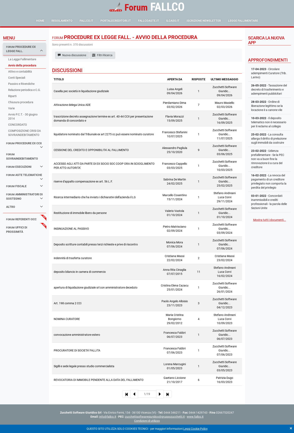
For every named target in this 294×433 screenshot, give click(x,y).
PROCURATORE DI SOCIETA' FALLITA (77, 350)
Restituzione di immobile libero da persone (80, 213)
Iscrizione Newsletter (204, 20)
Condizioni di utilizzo (147, 420)
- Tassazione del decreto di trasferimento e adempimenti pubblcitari (269, 89)
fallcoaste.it (148, 20)
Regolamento (61, 20)
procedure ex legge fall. (24, 49)
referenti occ (21, 219)
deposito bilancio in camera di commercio (80, 271)
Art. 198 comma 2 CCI (67, 303)
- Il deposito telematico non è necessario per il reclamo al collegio (268, 122)
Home (40, 20)
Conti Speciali (16, 77)
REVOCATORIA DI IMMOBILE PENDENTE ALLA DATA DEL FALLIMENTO (99, 380)
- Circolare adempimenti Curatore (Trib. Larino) (269, 73)
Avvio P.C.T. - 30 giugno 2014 (23, 116)
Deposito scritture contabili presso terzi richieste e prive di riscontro (96, 244)
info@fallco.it (107, 416)
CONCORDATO (17, 124)
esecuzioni (24, 166)
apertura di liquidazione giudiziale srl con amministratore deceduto (95, 287)
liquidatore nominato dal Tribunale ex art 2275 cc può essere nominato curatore (104, 134)
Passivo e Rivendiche (21, 83)
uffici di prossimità (16, 229)
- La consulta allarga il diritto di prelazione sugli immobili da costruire (268, 138)
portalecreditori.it (115, 20)
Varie (11, 108)
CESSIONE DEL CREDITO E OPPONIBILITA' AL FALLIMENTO (91, 150)
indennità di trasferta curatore (73, 258)
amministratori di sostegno (24, 196)
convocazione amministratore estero (77, 334)
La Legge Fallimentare (22, 59)
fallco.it (86, 20)
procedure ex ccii (24, 145)
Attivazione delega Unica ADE (72, 104)
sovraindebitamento (22, 156)
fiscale (24, 186)
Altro (24, 206)
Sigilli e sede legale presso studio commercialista (84, 366)
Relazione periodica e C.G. (24, 90)
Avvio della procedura (22, 65)
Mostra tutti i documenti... (269, 220)
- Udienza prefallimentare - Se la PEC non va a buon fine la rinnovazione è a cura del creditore (267, 159)
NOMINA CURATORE (67, 319)
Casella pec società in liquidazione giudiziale (81, 91)
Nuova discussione (72, 55)
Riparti (12, 96)
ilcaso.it (172, 20)
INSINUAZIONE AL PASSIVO (71, 228)
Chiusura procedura (20, 102)
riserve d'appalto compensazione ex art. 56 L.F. (83, 181)
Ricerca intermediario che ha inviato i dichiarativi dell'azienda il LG (95, 197)
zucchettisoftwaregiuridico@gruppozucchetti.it (155, 416)
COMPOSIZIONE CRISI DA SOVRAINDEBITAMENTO (24, 133)
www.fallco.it (195, 416)
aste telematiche (24, 176)
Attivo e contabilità (20, 71)
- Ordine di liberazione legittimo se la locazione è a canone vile (267, 106)
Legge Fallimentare (243, 20)
